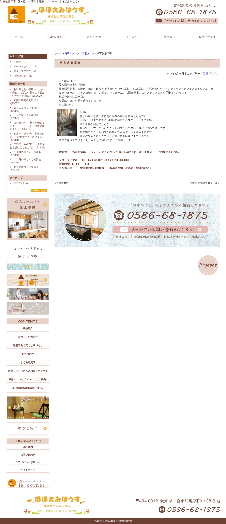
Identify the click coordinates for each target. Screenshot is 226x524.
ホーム (58, 53)
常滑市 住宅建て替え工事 (204, 183)
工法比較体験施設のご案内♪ (27, 388)
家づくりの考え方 (28, 337)
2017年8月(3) (21, 183)
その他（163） (22, 62)
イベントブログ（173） (27, 66)
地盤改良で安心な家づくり (28, 345)
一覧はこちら (39, 190)
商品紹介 (28, 328)
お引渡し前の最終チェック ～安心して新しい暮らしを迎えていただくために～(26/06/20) (27, 92)
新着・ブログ (71, 53)
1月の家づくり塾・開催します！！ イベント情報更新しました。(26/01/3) (27, 125)
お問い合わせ (27, 454)
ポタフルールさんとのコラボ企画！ (28, 371)
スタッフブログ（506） (27, 71)
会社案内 (28, 447)
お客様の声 (28, 354)
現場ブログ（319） (24, 75)
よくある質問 (27, 362)
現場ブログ (88, 53)
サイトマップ (27, 470)
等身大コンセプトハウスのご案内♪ (28, 379)
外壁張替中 (62, 183)
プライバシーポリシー (27, 462)
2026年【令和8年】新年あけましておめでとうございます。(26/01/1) (27, 136)
